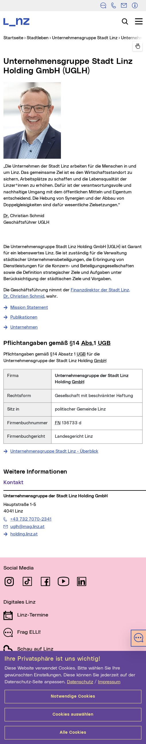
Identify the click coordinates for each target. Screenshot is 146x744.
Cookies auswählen (73, 714)
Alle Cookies (73, 733)
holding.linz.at (24, 534)
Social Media (18, 568)
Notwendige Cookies (73, 696)
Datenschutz (80, 682)
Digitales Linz (19, 602)
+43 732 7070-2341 (30, 519)
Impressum (109, 682)
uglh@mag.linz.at (27, 526)
